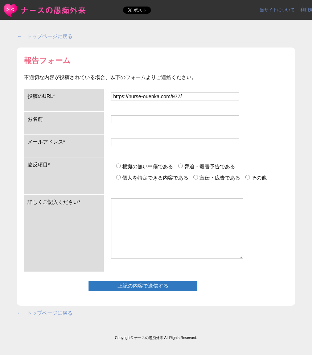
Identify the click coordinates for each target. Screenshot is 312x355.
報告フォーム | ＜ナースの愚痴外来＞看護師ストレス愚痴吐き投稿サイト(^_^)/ (45, 10)
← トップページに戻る (45, 36)
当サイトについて (277, 9)
